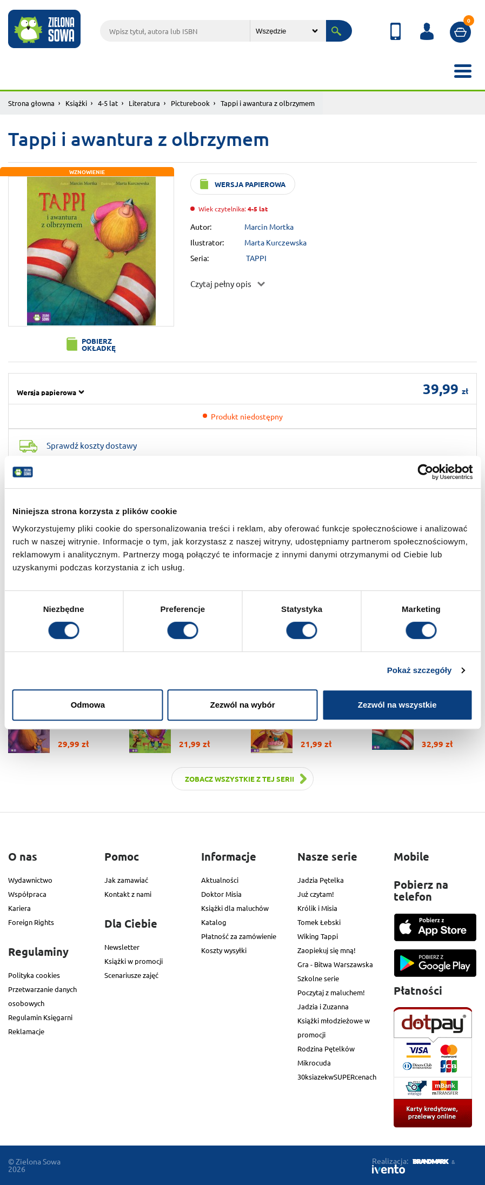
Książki (76, 103)
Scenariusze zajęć (131, 975)
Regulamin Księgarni (40, 1017)
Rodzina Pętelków (326, 1048)
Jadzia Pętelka (320, 879)
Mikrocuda (314, 1062)
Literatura (144, 103)
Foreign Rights (31, 922)
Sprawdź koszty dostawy (91, 445)
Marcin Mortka (269, 226)
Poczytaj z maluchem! (331, 992)
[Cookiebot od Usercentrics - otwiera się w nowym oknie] (425, 472)
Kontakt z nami (127, 893)
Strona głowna (31, 103)
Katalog (214, 922)
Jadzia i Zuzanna (323, 1006)
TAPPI (256, 258)
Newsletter (121, 946)
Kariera (19, 908)
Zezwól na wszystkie (397, 704)
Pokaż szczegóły (419, 670)
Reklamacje (26, 1031)
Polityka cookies (34, 975)
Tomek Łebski (319, 922)
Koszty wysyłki (224, 950)
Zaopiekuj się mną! (326, 950)
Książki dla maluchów (235, 908)
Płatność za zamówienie (238, 936)
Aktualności (219, 879)
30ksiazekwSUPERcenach (336, 1076)
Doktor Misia (221, 893)
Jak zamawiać (126, 879)
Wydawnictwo (30, 879)
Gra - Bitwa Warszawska (335, 964)
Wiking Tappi (317, 936)
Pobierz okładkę (99, 344)
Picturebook (190, 103)
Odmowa (88, 704)
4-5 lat (108, 103)
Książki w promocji (133, 961)
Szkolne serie (318, 978)
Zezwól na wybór (242, 704)
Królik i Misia (317, 908)
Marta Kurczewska (275, 242)
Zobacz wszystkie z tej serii (239, 778)
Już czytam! (315, 893)
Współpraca (27, 893)
